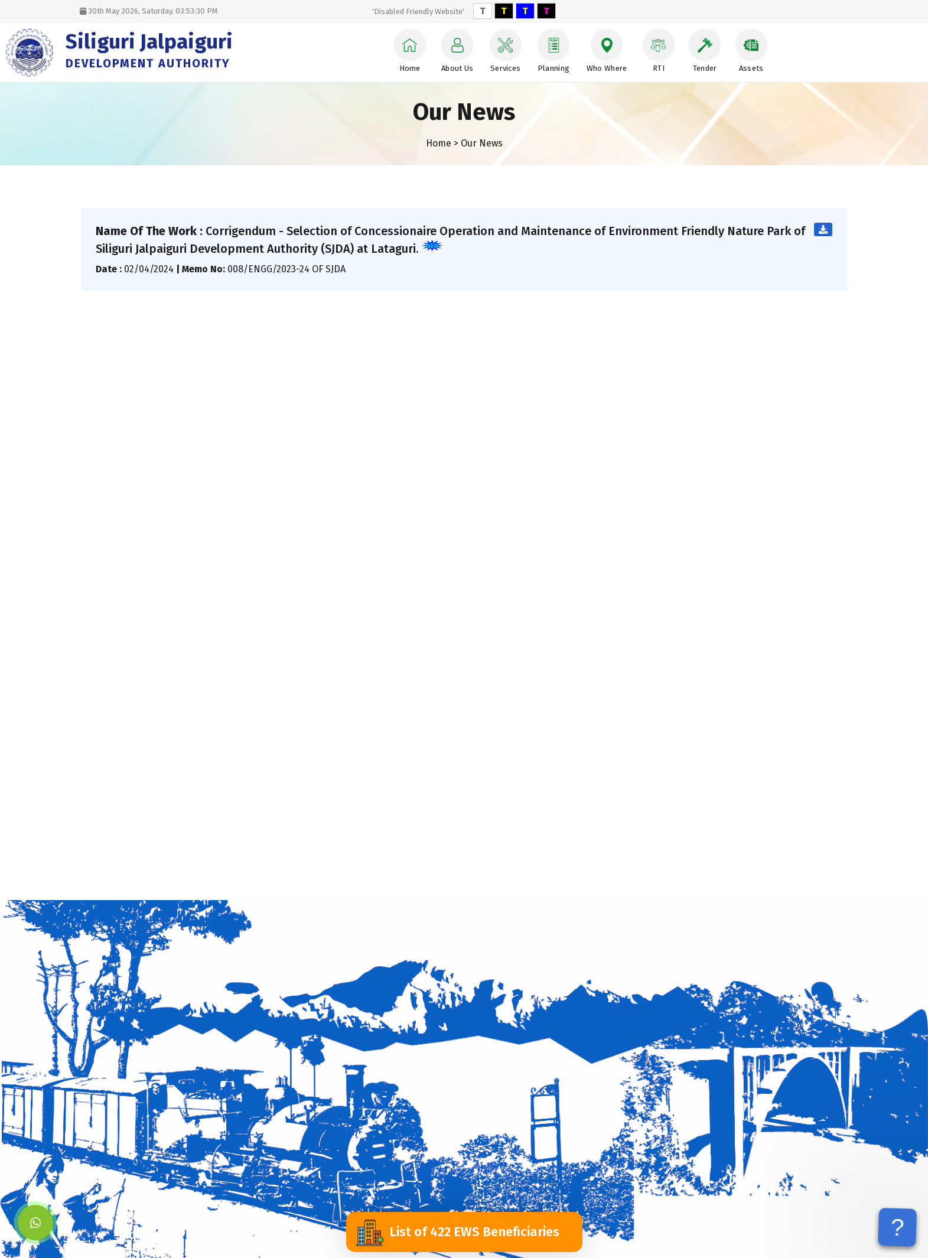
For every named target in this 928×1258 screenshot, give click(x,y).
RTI (658, 51)
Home (410, 51)
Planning (554, 51)
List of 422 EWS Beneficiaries (457, 1232)
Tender (704, 51)
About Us (457, 51)
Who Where (607, 51)
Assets (751, 51)
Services (505, 51)
